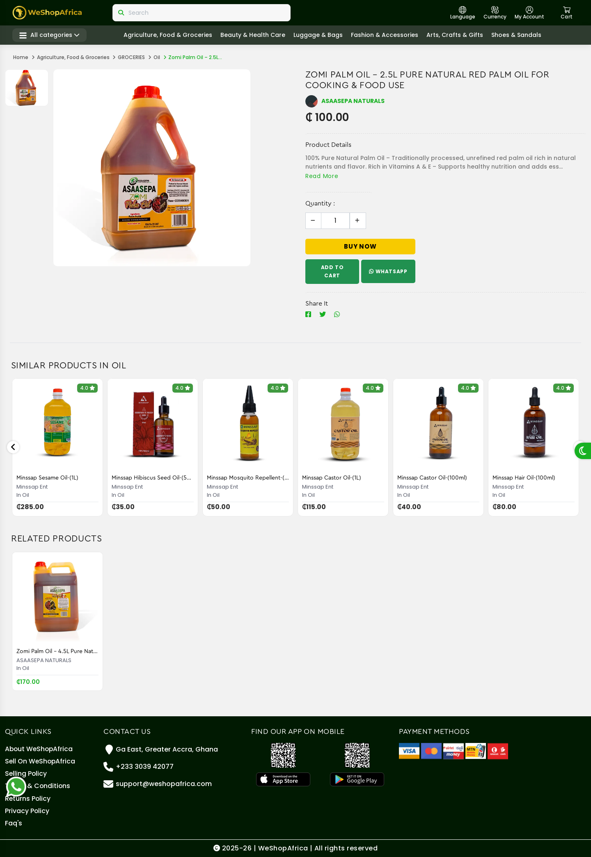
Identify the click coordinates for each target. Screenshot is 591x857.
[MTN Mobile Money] (475, 745)
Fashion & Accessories (385, 35)
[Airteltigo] (453, 745)
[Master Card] (431, 745)
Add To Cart (332, 271)
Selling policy (26, 770)
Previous (13, 447)
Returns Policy (28, 796)
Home (20, 57)
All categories (50, 35)
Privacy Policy (27, 809)
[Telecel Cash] (498, 745)
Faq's (14, 822)
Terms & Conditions (38, 783)
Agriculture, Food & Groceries (168, 35)
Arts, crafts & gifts (455, 35)
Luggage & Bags (319, 35)
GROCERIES (131, 57)
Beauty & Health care (253, 35)
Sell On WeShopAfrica (41, 757)
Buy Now (360, 246)
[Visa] (409, 745)
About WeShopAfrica (40, 744)
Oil (156, 57)
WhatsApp (388, 271)
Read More (321, 176)
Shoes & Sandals (517, 35)
